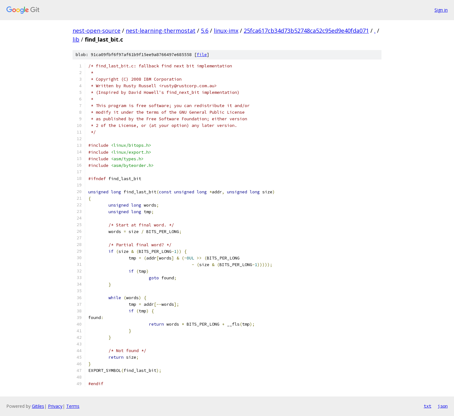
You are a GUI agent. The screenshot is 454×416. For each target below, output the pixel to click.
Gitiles (38, 406)
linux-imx (226, 30)
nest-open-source (96, 30)
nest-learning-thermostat (160, 30)
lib (76, 39)
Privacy (55, 406)
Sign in (441, 10)
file (202, 54)
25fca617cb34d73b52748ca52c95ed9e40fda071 (306, 30)
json (443, 406)
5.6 (204, 30)
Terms (72, 406)
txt (427, 406)
